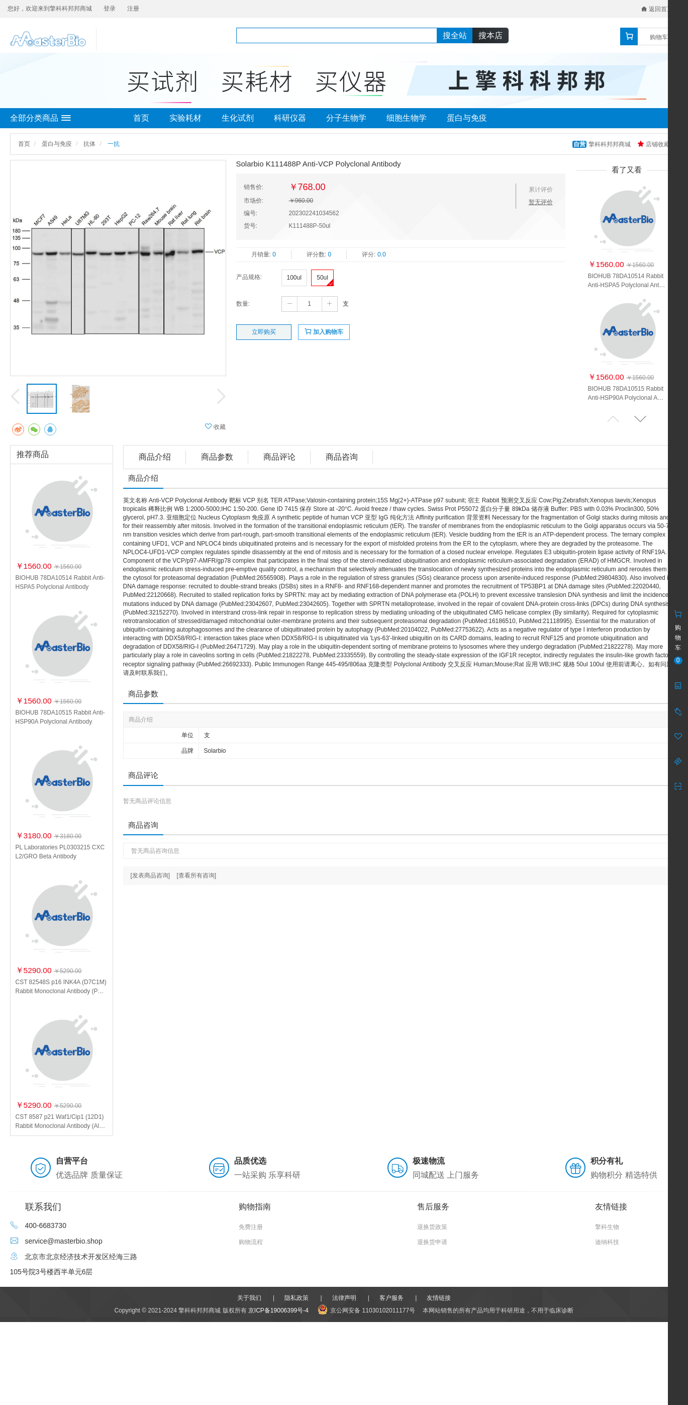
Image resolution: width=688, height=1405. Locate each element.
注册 (133, 8)
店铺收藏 (653, 144)
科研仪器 (290, 118)
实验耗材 (185, 118)
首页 (141, 118)
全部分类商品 (40, 118)
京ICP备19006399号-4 (278, 1310)
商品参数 (217, 457)
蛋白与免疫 (467, 118)
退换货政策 (432, 1227)
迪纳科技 (607, 1242)
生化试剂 (238, 118)
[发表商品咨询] (150, 875)
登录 (110, 8)
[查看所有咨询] (197, 875)
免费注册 (251, 1227)
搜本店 (490, 35)
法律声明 (344, 1297)
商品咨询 (342, 457)
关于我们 (249, 1297)
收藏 (215, 426)
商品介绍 (155, 457)
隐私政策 (296, 1297)
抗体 (89, 143)
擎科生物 (607, 1227)
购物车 (659, 37)
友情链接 (439, 1297)
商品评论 (279, 457)
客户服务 (391, 1297)
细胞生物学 (406, 118)
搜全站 (455, 35)
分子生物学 (346, 118)
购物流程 (251, 1242)
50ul (322, 277)
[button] (640, 418)
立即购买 (264, 331)
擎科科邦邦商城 (602, 144)
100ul (294, 277)
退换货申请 (432, 1242)
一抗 (114, 143)
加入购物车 (324, 331)
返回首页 (657, 9)
